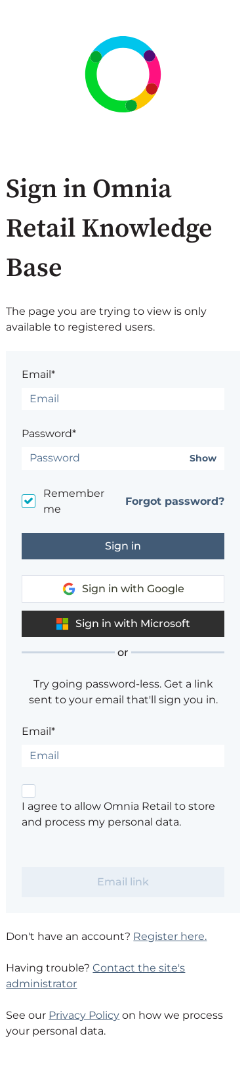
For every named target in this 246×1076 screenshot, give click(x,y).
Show (203, 458)
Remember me (73, 501)
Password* (49, 433)
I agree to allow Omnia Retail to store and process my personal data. (118, 814)
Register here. (170, 936)
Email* (38, 374)
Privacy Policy (84, 1015)
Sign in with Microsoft (123, 623)
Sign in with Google (123, 589)
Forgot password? (174, 501)
